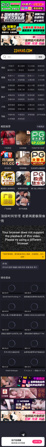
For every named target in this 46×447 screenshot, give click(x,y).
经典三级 (21, 89)
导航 (3, 116)
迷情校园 (11, 109)
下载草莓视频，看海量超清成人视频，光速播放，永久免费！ (23, 255)
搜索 (40, 57)
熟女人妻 (11, 80)
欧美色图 (31, 95)
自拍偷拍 (21, 75)
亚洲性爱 (11, 85)
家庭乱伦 (21, 105)
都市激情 (11, 105)
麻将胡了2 (11, 70)
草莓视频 (31, 114)
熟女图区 (31, 99)
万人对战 (31, 66)
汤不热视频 (41, 114)
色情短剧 (21, 119)
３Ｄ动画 (41, 75)
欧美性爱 (41, 85)
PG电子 (11, 66)
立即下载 (37, 441)
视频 (3, 77)
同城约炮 (11, 114)
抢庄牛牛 (41, 70)
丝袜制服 (21, 80)
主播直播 (31, 80)
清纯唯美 (21, 99)
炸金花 (21, 70)
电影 (3, 87)
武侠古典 (41, 105)
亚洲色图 (21, 95)
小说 (3, 106)
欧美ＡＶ (31, 75)
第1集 (4, 263)
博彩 (3, 67)
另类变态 (41, 89)
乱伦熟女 (31, 89)
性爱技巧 (41, 109)
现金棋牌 (31, 70)
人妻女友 (31, 105)
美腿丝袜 (11, 99)
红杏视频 (11, 119)
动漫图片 (41, 95)
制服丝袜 (11, 89)
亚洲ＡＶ (11, 75)
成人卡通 (31, 85)
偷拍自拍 (21, 85)
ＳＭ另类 (41, 80)
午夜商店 (21, 114)
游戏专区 (41, 66)
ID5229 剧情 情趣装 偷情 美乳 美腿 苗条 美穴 (19, 267)
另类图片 (41, 99)
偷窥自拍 (11, 95)
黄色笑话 (31, 109)
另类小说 (21, 109)
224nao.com (23, 50)
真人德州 (21, 66)
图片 (3, 97)
